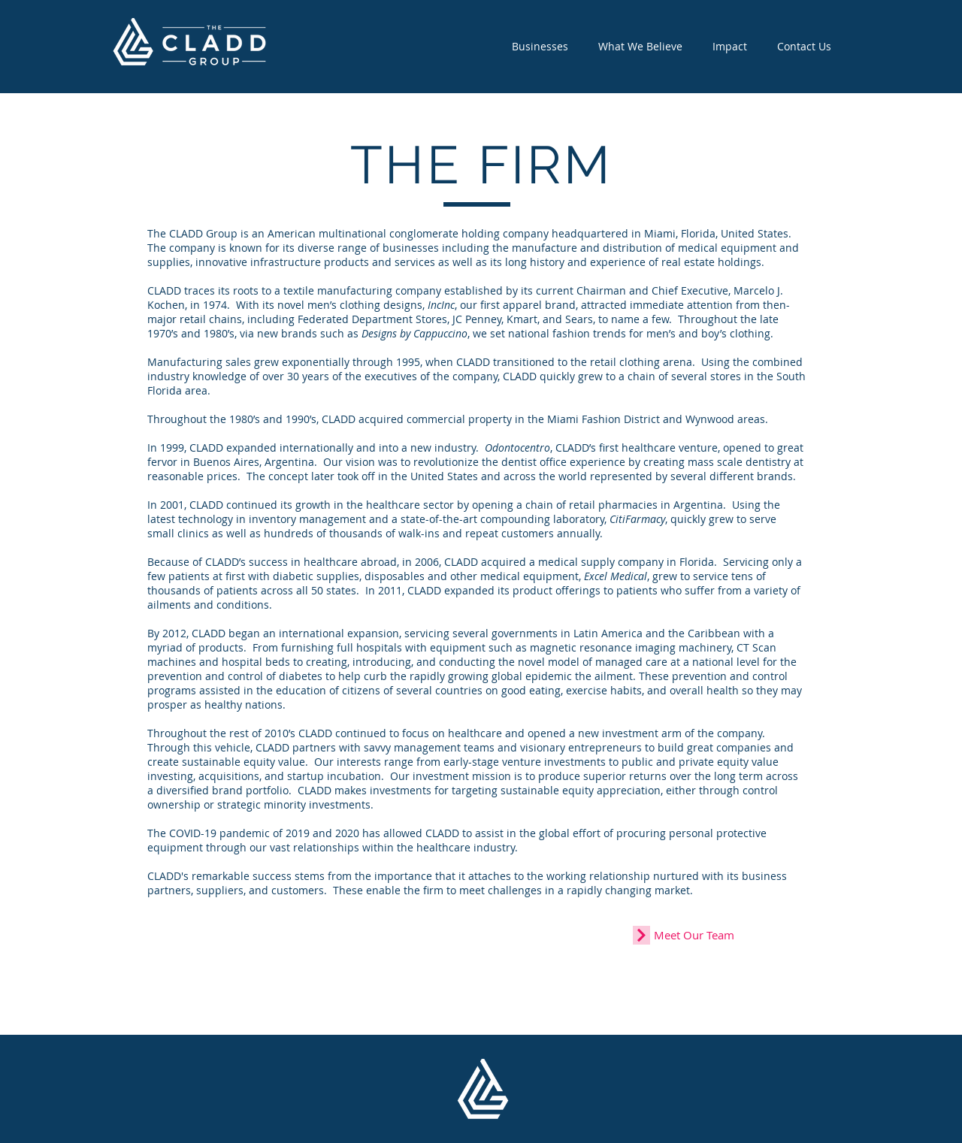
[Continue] (641, 935)
